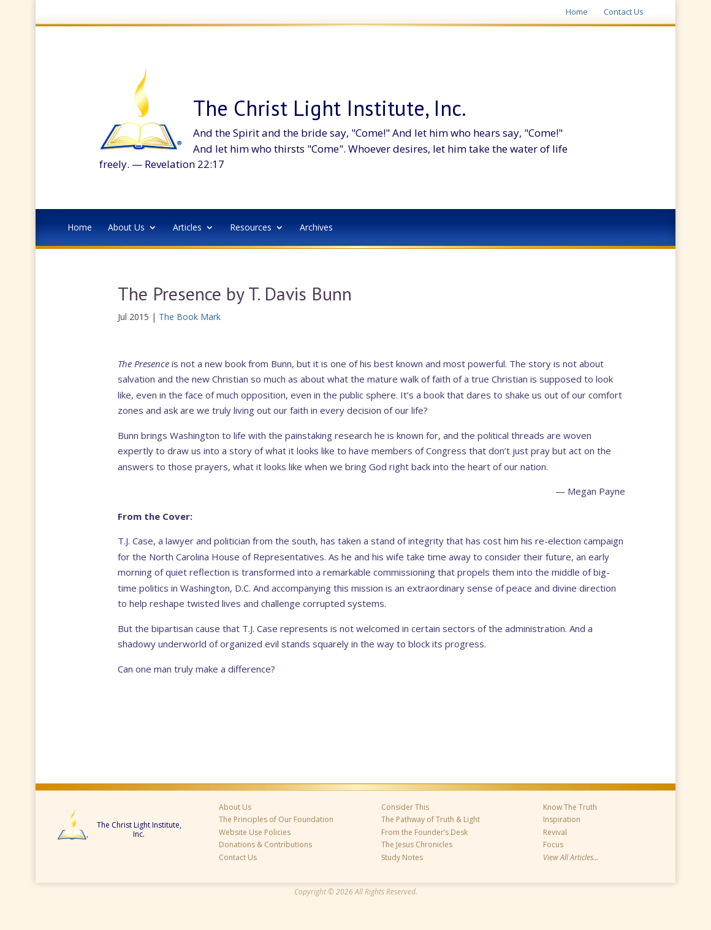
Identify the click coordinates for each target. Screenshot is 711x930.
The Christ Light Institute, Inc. (139, 830)
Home (577, 12)
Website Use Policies (255, 832)
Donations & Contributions (265, 844)
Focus (553, 844)
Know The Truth (570, 807)
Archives (316, 228)
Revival (555, 832)
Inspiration (561, 819)
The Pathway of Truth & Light (430, 819)
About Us (126, 228)
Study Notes (402, 857)
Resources (251, 228)
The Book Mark (190, 316)
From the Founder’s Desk (424, 832)
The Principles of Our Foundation (276, 819)
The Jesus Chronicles (416, 844)
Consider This (405, 807)
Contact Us (624, 12)
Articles (187, 228)
